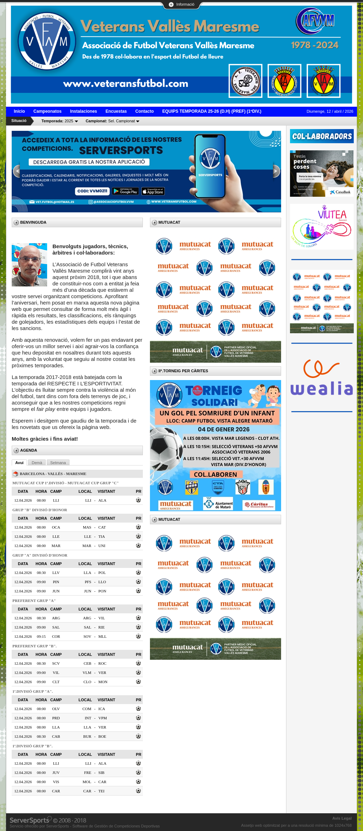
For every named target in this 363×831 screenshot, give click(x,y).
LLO (102, 582)
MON (103, 682)
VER (102, 672)
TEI (102, 791)
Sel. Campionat (110, 121)
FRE (87, 772)
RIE (102, 627)
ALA (103, 500)
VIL (102, 618)
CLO (87, 682)
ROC (103, 663)
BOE (102, 736)
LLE (87, 536)
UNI (102, 545)
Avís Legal (342, 818)
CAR (103, 782)
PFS (88, 582)
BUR (87, 736)
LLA (87, 572)
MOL (87, 782)
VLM (87, 672)
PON (102, 591)
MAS (87, 527)
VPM (103, 718)
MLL (103, 636)
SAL (87, 627)
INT (88, 718)
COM (86, 709)
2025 (57, 121)
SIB (102, 772)
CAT (102, 527)
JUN (87, 591)
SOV (87, 636)
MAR (86, 545)
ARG (87, 618)
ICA (102, 709)
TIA (102, 536)
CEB (87, 663)
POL (102, 572)
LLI (88, 500)
